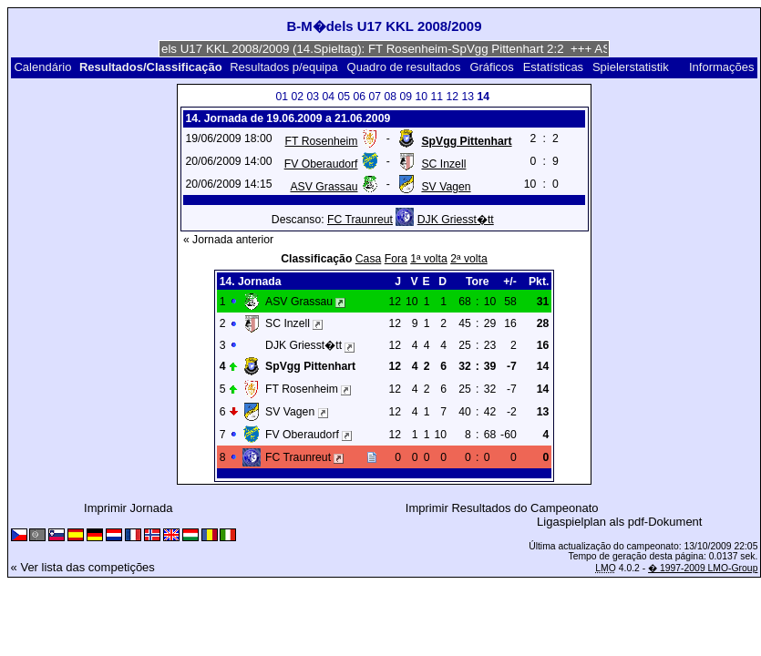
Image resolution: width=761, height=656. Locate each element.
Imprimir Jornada (128, 508)
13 (468, 96)
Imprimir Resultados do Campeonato (502, 508)
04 (329, 96)
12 (453, 96)
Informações (722, 67)
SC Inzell (443, 164)
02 (298, 96)
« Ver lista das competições (83, 567)
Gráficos (491, 67)
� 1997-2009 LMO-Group (702, 568)
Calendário (42, 67)
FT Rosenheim (321, 141)
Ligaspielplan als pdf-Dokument (619, 521)
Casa (368, 258)
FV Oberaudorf (321, 164)
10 (422, 96)
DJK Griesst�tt (455, 219)
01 (282, 96)
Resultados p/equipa (284, 67)
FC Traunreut (360, 219)
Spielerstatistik (630, 67)
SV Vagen (445, 186)
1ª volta (428, 258)
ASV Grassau (323, 186)
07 (375, 96)
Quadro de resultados (404, 67)
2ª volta (469, 258)
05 (344, 96)
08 (391, 96)
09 (406, 96)
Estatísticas (553, 67)
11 (437, 96)
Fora (396, 258)
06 (360, 96)
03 (313, 96)
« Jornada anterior (228, 239)
